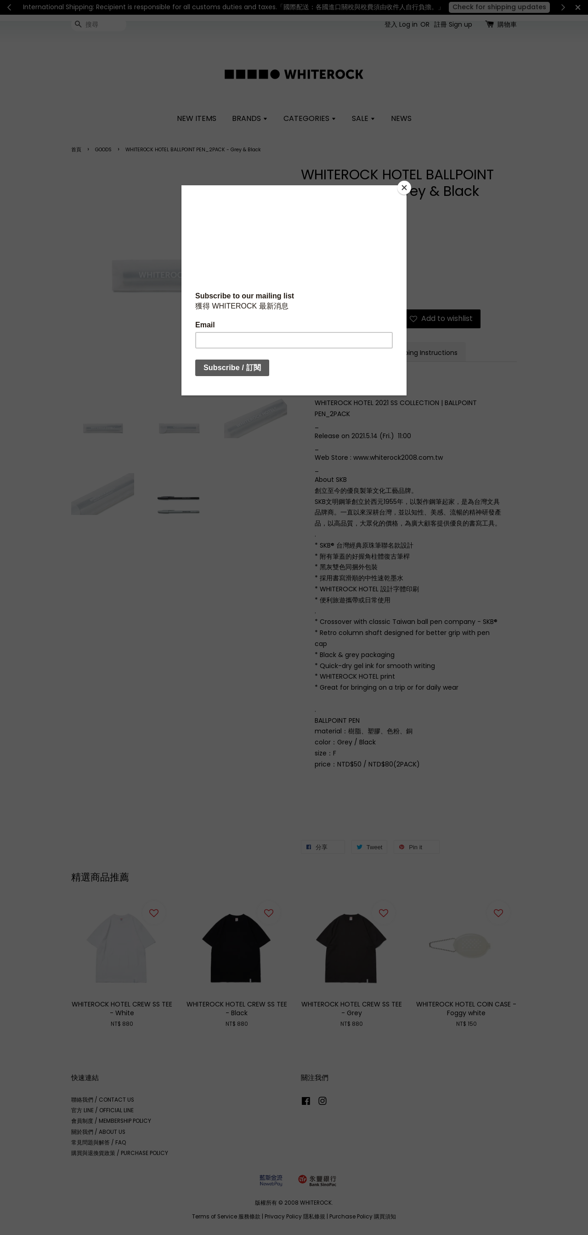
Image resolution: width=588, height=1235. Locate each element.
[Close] (404, 187)
